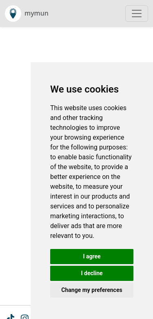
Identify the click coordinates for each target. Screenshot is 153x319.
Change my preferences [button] (91, 290)
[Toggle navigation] (136, 13)
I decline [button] (91, 273)
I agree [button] (91, 256)
